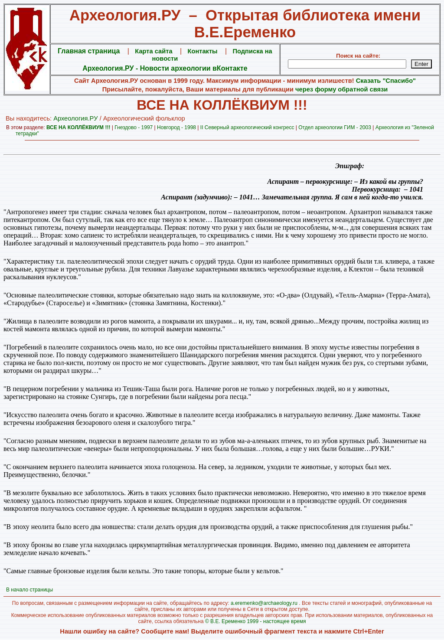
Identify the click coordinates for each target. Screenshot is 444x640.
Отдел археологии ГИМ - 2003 (334, 127)
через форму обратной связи (341, 89)
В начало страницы (29, 590)
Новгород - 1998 (176, 127)
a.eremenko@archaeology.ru (264, 603)
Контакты (203, 51)
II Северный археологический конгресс (247, 127)
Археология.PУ (75, 118)
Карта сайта (153, 51)
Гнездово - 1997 (133, 127)
